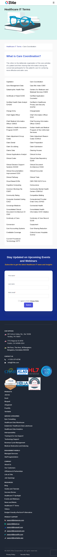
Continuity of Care (12, 218)
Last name (11, 284)
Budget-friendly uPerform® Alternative (18, 512)
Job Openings (10, 478)
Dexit (6, 398)
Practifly (7, 408)
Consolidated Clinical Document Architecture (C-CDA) (16, 211)
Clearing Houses (36, 150)
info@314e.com (13, 362)
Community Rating (12, 195)
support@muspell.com (15, 527)
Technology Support (12, 439)
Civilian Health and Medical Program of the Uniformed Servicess (39, 130)
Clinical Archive (35, 154)
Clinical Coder (11, 158)
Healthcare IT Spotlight (13, 496)
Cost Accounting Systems (15, 228)
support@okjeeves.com (15, 520)
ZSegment (8, 405)
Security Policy (25, 554)
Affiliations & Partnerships (14, 471)
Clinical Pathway (12, 177)
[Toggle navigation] (53, 3)
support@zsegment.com (15, 531)
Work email (11, 292)
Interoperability (10, 432)
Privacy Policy (34, 301)
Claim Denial (10, 143)
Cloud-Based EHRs (13, 181)
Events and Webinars (12, 499)
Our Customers (10, 468)
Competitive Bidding (37, 195)
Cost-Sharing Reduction (38, 228)
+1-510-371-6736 (14, 359)
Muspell (7, 401)
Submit (28, 305)
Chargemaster (35, 111)
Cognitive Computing (13, 185)
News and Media (10, 502)
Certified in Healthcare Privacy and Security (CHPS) (38, 104)
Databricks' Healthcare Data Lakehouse (18, 426)
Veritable (8, 411)
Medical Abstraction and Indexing (16, 446)
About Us (8, 464)
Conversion (10, 224)
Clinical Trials (34, 177)
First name (11, 275)
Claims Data (10, 150)
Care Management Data (14, 86)
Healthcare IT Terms (13, 46)
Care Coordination (36, 82)
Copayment (34, 224)
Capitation (9, 82)
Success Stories (10, 492)
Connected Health (36, 206)
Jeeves (7, 395)
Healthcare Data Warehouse (14, 422)
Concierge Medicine (13, 206)
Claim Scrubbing (12, 146)
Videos (7, 509)
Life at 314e (9, 474)
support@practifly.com (15, 534)
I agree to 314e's (29, 301)
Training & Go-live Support (14, 436)
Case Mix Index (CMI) (37, 86)
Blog (6, 485)
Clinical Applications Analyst (16, 154)
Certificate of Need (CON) (15, 96)
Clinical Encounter (36, 171)
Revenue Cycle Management (15, 443)
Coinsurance (34, 185)
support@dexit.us (13, 524)
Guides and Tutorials (12, 489)
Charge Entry (11, 111)
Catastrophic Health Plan (15, 89)
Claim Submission (36, 146)
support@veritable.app (15, 538)
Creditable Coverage (13, 232)
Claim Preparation (36, 143)
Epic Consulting (10, 419)
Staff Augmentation (11, 457)
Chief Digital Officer (13, 115)
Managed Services (11, 453)
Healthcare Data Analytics (14, 429)
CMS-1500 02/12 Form (38, 181)
